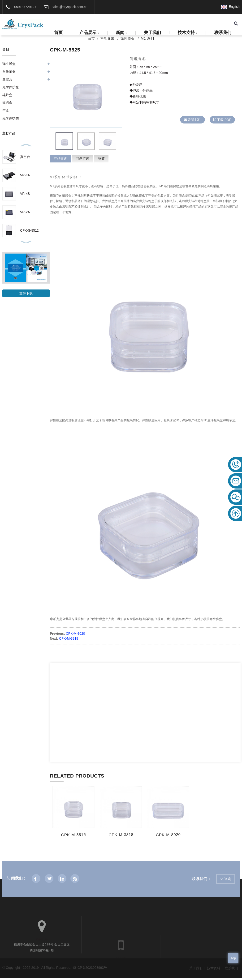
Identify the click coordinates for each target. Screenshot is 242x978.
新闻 (121, 33)
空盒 (5, 110)
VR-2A (25, 212)
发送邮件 (194, 120)
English (230, 7)
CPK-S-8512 (29, 230)
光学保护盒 (10, 87)
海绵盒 (7, 103)
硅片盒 (7, 95)
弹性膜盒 (128, 39)
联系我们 (222, 32)
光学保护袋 (10, 118)
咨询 (227, 879)
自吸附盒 (9, 71)
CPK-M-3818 (68, 638)
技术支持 (187, 33)
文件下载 (26, 293)
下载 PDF (224, 120)
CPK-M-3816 (73, 835)
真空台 (25, 157)
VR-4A (25, 175)
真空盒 (7, 79)
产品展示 (89, 33)
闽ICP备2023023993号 (90, 967)
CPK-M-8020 (75, 633)
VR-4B (25, 194)
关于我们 (152, 32)
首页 (58, 32)
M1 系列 (147, 38)
